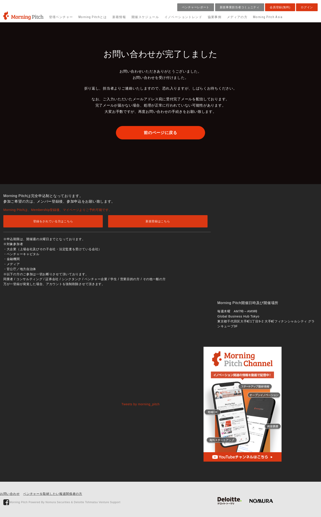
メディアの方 (237, 17)
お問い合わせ (10, 494)
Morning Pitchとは (92, 17)
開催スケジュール (145, 17)
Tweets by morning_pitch (140, 404)
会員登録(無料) (280, 7)
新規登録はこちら (158, 221)
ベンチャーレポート (195, 7)
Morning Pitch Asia (267, 17)
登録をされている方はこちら (53, 221)
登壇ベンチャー (61, 17)
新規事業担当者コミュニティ (239, 7)
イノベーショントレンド (183, 17)
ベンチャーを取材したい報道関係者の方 (52, 494)
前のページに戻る (160, 132)
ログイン (307, 7)
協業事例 (215, 17)
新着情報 (119, 17)
